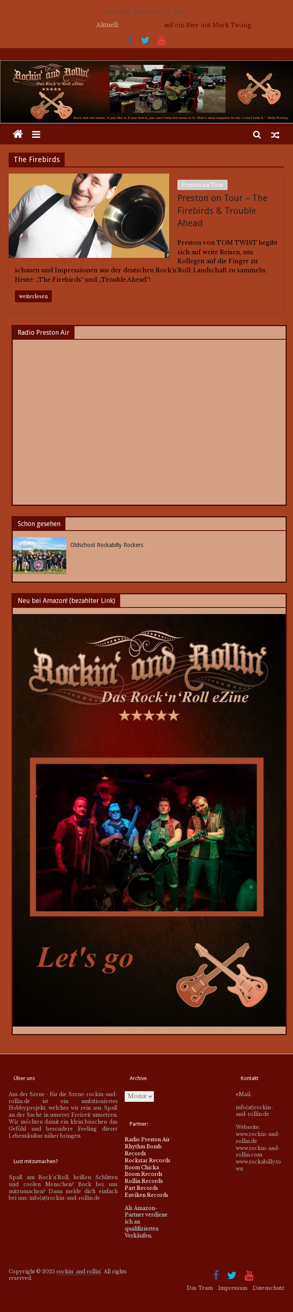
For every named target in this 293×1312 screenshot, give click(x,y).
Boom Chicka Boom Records (144, 1171)
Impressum (232, 1288)
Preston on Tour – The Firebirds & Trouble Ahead (222, 211)
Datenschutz (268, 1288)
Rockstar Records (147, 1160)
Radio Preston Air (147, 1139)
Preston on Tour (202, 185)
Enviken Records (146, 1195)
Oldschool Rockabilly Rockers (106, 545)
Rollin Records (144, 1181)
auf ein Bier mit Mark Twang (207, 25)
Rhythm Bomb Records (143, 1150)
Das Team (200, 1288)
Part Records (141, 1188)
